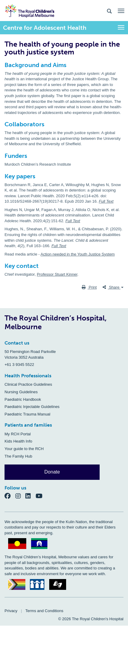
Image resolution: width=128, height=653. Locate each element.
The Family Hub (18, 456)
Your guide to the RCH (24, 448)
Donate (52, 471)
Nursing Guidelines (21, 392)
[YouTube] (41, 495)
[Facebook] (10, 495)
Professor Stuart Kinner (57, 274)
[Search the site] (109, 10)
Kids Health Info (18, 441)
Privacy (11, 611)
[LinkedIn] (30, 495)
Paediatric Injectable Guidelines (32, 406)
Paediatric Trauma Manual (27, 414)
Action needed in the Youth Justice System (77, 254)
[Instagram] (20, 495)
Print (89, 287)
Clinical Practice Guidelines (28, 384)
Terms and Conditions (44, 611)
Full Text (106, 201)
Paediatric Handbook (23, 399)
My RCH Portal (18, 434)
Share (113, 287)
